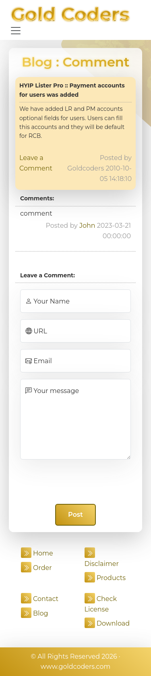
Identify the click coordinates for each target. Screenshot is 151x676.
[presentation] (75, 481)
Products (105, 578)
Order (36, 568)
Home (37, 553)
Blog (37, 62)
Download (107, 623)
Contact (39, 599)
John (87, 225)
